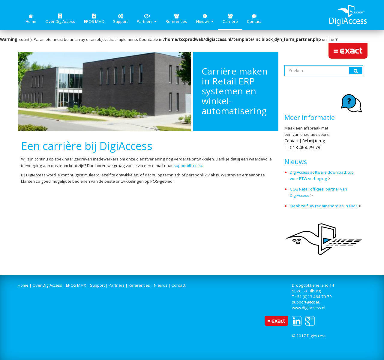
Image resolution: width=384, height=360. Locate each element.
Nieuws (160, 285)
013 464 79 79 (305, 147)
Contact (254, 19)
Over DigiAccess (60, 19)
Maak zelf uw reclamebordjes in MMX (324, 206)
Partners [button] (147, 19)
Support (120, 19)
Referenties (176, 19)
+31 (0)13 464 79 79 (313, 296)
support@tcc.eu (188, 165)
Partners (116, 285)
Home (31, 19)
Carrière (230, 19)
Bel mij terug (313, 140)
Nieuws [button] (205, 19)
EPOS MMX (94, 19)
